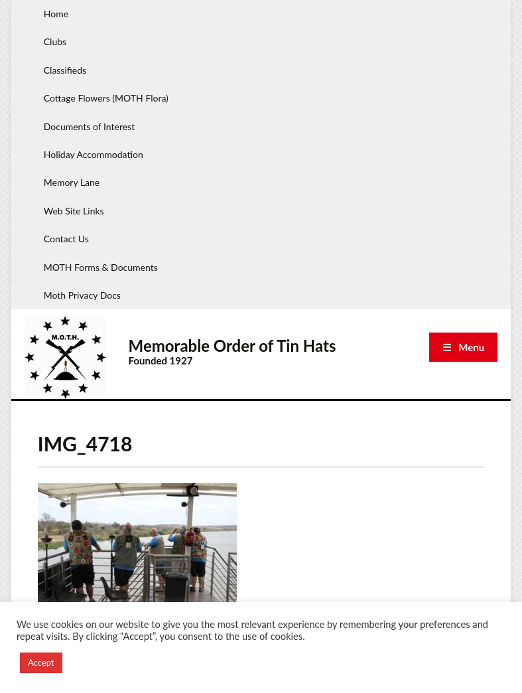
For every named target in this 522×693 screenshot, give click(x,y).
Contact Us (66, 238)
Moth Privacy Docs (82, 295)
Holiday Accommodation (93, 154)
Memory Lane (72, 182)
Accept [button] (41, 662)
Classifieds (65, 70)
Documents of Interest (89, 126)
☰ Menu (463, 347)
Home (56, 13)
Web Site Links (74, 210)
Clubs (55, 41)
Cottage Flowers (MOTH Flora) (106, 98)
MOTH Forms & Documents (101, 267)
